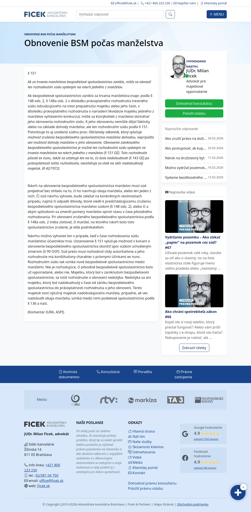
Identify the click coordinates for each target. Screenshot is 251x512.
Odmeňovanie (138, 452)
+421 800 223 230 (155, 3)
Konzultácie (108, 371)
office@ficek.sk (124, 3)
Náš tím (136, 436)
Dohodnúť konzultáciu (194, 103)
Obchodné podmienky (193, 504)
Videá (135, 457)
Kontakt (136, 472)
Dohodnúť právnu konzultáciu (138, 483)
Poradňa (143, 371)
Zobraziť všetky (194, 347)
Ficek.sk (43, 485)
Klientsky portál (213, 3)
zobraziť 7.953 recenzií (206, 439)
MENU (216, 14)
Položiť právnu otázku (138, 488)
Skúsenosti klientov (138, 446)
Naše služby (138, 441)
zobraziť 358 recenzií (205, 467)
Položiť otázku (194, 113)
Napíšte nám (185, 3)
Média (135, 462)
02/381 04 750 (46, 475)
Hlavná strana (138, 431)
